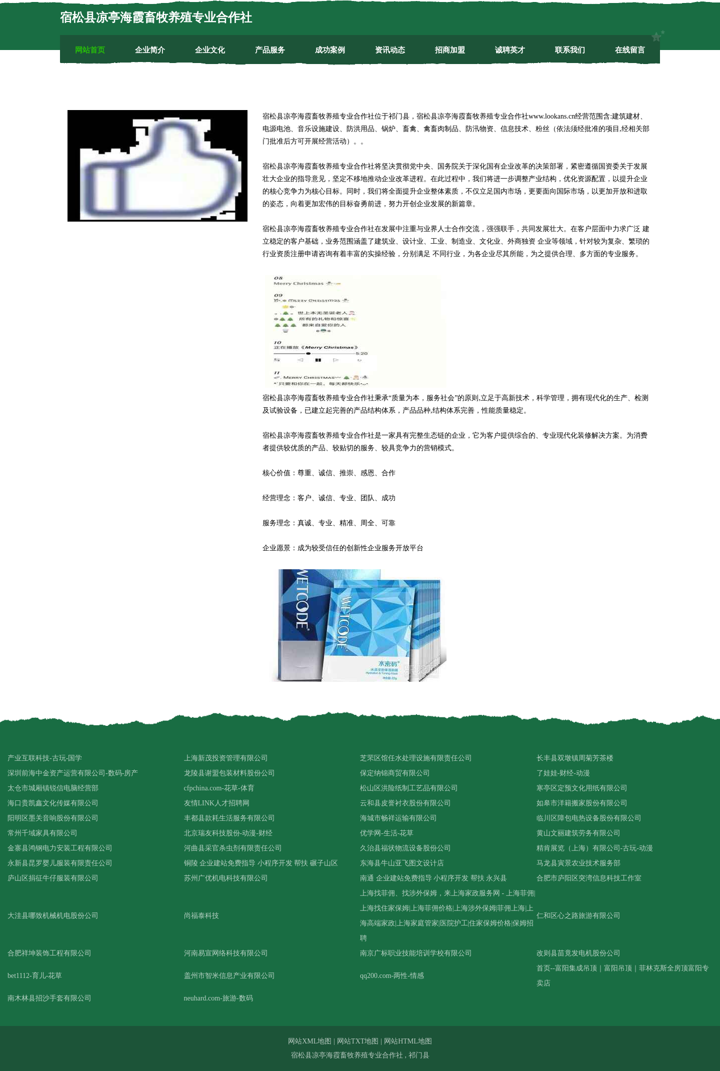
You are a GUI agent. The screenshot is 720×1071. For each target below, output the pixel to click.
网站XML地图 (310, 1041)
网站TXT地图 (357, 1041)
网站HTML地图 (408, 1041)
